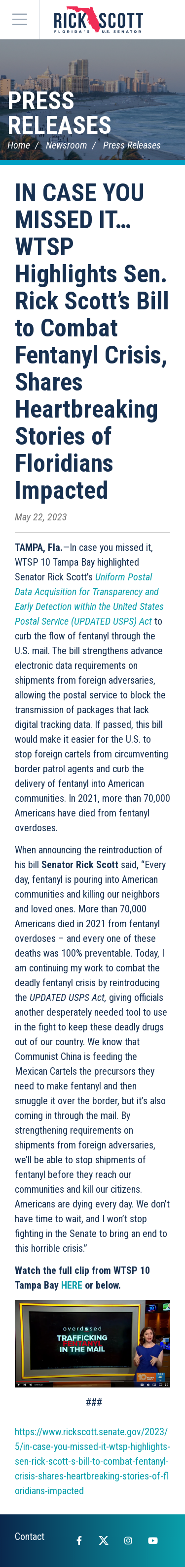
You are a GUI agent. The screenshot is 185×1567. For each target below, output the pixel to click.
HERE (71, 1285)
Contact (29, 1536)
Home (18, 145)
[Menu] (19, 19)
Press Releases (59, 113)
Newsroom (66, 145)
